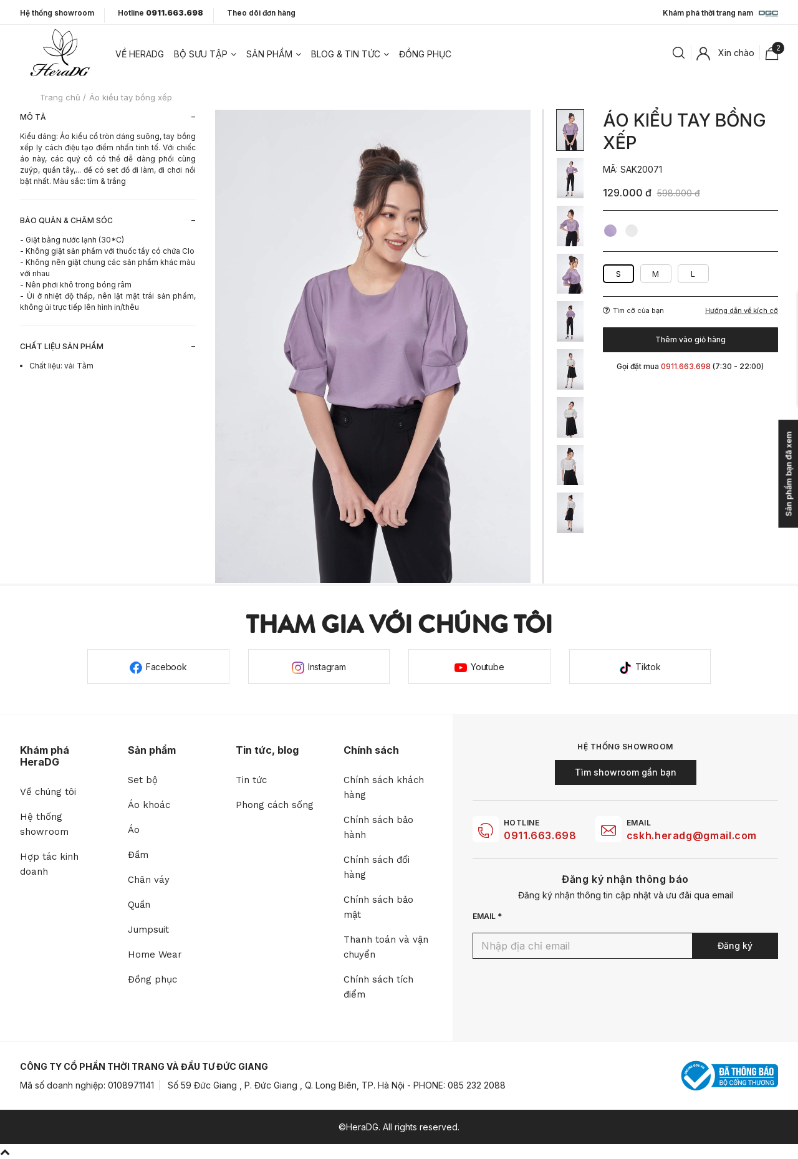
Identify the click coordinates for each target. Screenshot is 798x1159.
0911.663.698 (540, 835)
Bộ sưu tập (201, 54)
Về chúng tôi (48, 791)
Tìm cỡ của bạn (633, 310)
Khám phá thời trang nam (720, 13)
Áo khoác (149, 804)
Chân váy (149, 879)
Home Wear (155, 954)
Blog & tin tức (345, 54)
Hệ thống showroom (57, 13)
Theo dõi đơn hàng (261, 12)
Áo (134, 829)
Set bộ (143, 780)
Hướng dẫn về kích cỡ (741, 311)
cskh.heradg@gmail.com (692, 835)
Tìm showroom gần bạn (625, 772)
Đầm (138, 854)
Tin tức (251, 780)
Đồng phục (425, 54)
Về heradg (139, 54)
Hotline (160, 13)
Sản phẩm (269, 54)
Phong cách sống (275, 804)
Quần (139, 904)
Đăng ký (735, 945)
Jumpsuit (148, 929)
